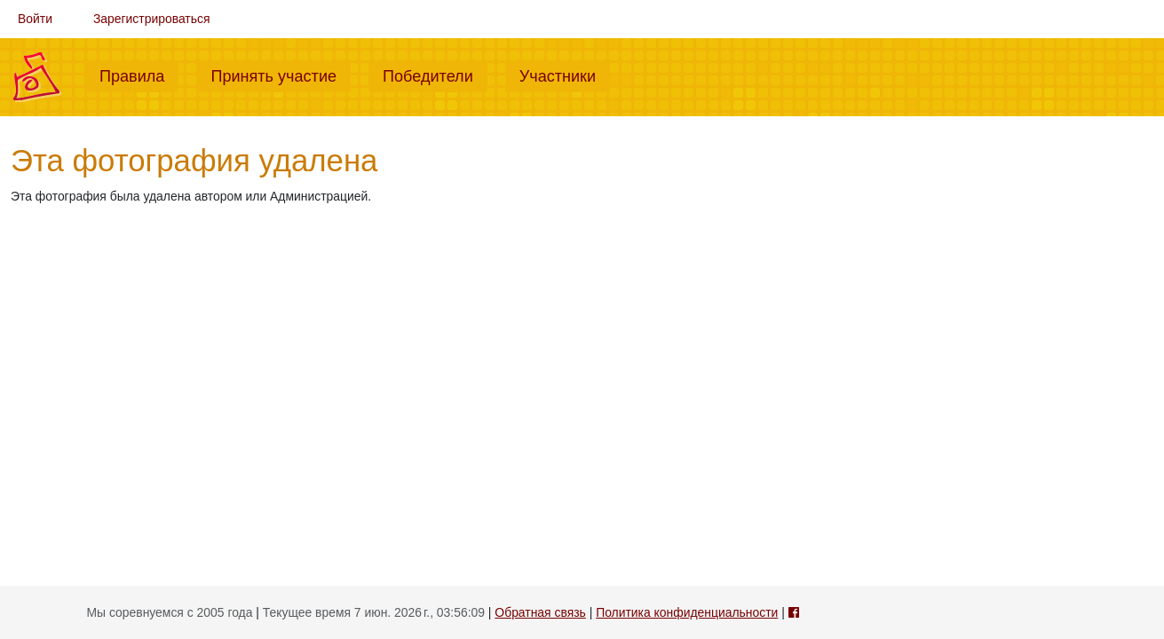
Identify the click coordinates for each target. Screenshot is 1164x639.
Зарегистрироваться (151, 19)
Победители (435, 74)
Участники (564, 74)
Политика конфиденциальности (687, 612)
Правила (138, 74)
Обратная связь (540, 612)
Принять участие (280, 74)
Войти (35, 19)
